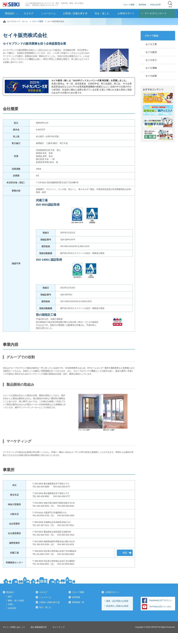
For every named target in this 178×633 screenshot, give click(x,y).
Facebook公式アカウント (157, 600)
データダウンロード (156, 13)
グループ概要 (129, 5)
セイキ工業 (151, 44)
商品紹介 (10, 13)
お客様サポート (126, 13)
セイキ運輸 (151, 68)
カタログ (28, 13)
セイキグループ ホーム (17, 21)
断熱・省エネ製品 (16, 600)
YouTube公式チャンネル (156, 606)
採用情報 (142, 5)
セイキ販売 (151, 52)
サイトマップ (59, 627)
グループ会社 (151, 36)
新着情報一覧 (78, 602)
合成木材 (12, 608)
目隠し (11, 604)
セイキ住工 (151, 60)
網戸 (10, 596)
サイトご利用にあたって (14, 627)
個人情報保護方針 (39, 627)
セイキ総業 (151, 76)
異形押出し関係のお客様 (117, 606)
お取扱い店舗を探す (75, 13)
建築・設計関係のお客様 (117, 601)
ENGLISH (155, 5)
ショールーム (48, 13)
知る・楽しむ (102, 13)
